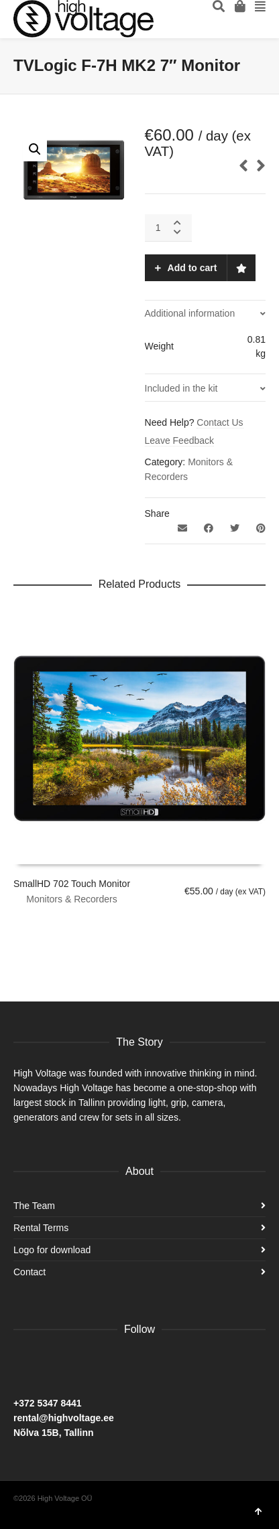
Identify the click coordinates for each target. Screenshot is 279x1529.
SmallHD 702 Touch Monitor (71, 883)
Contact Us (220, 422)
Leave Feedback (180, 440)
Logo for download (52, 1249)
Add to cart (192, 267)
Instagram (53, 1363)
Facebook (24, 1363)
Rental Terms (40, 1227)
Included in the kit (181, 388)
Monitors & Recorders (71, 899)
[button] (35, 149)
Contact (29, 1272)
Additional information (190, 313)
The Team (34, 1205)
